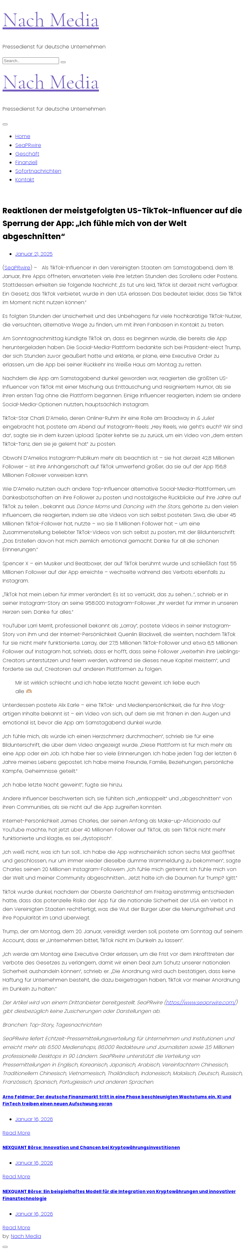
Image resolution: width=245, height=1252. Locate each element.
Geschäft (27, 153)
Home (22, 136)
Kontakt (24, 179)
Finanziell (26, 162)
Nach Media (51, 19)
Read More (16, 1133)
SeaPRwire (28, 145)
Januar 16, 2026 (34, 1119)
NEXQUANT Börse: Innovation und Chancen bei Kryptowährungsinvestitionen (91, 1148)
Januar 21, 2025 (34, 254)
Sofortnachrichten (38, 171)
